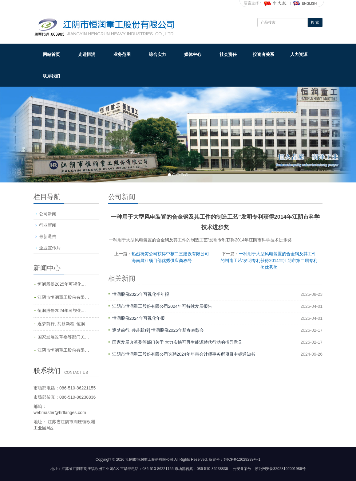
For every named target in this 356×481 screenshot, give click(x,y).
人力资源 (298, 54)
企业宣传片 (50, 247)
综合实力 (157, 54)
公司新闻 (47, 213)
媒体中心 (192, 54)
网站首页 (51, 54)
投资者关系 (263, 54)
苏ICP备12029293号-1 (241, 459)
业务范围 (122, 54)
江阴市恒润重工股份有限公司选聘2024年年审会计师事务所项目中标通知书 (183, 354)
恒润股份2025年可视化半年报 (140, 294)
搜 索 (315, 22)
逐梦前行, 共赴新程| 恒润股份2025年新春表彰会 (158, 330)
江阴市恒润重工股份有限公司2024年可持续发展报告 (162, 306)
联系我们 (51, 75)
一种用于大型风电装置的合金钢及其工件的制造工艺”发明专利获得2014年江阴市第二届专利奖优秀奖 (269, 260)
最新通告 (47, 236)
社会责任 (228, 54)
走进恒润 (86, 54)
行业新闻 (47, 225)
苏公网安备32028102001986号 (280, 469)
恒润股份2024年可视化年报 (138, 318)
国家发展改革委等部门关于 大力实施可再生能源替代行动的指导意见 (177, 342)
